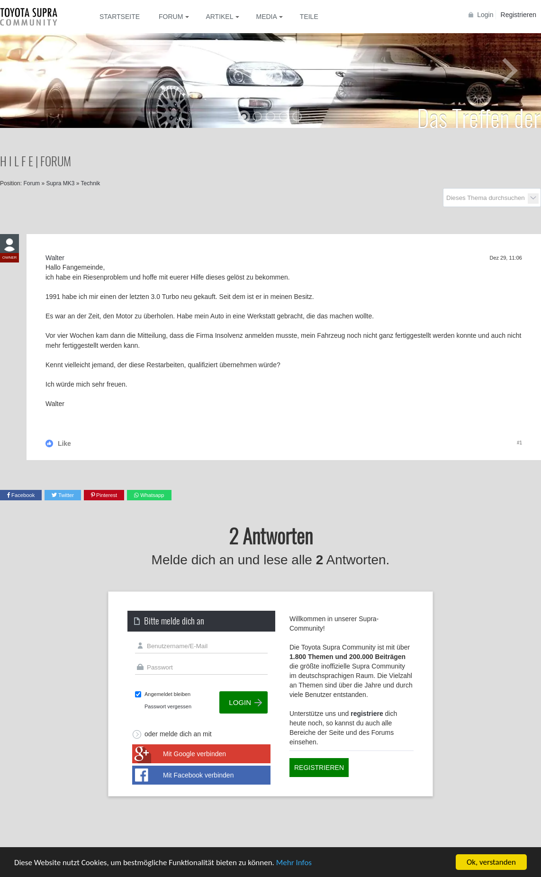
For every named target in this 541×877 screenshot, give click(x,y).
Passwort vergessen (167, 706)
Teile (309, 16)
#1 (519, 442)
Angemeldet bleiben (167, 694)
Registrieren (518, 14)
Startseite (119, 16)
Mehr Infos (294, 863)
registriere (367, 713)
